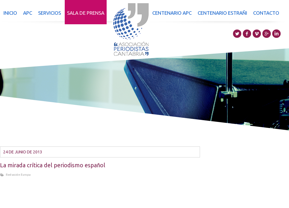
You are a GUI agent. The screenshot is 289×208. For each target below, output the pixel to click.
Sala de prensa (85, 13)
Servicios (49, 13)
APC (27, 13)
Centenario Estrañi (222, 13)
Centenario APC (172, 13)
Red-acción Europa (18, 174)
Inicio (10, 13)
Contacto (266, 13)
